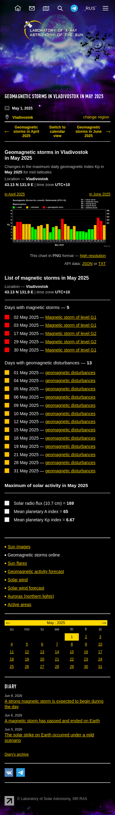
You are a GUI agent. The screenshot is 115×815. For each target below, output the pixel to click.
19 (27, 659)
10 (100, 644)
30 (86, 666)
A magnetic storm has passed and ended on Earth (52, 720)
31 (100, 666)
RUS (90, 8)
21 (57, 659)
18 (11, 659)
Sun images (19, 546)
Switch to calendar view (57, 131)
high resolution (93, 255)
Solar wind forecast (26, 588)
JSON (87, 263)
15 (72, 652)
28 (57, 666)
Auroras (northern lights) (31, 596)
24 (100, 659)
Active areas (19, 604)
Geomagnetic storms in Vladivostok (42, 96)
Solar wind (18, 579)
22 (72, 659)
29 (72, 666)
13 (42, 652)
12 (27, 652)
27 (42, 666)
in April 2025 (15, 194)
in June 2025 (99, 194)
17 (100, 652)
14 (57, 652)
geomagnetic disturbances (70, 372)
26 (27, 666)
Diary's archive (17, 754)
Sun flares (17, 563)
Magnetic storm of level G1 (71, 317)
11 (11, 652)
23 (86, 659)
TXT (102, 263)
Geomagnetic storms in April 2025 (26, 131)
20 (42, 659)
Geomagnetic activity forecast (36, 571)
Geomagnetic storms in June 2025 (88, 131)
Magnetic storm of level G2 (71, 333)
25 (11, 666)
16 (86, 652)
